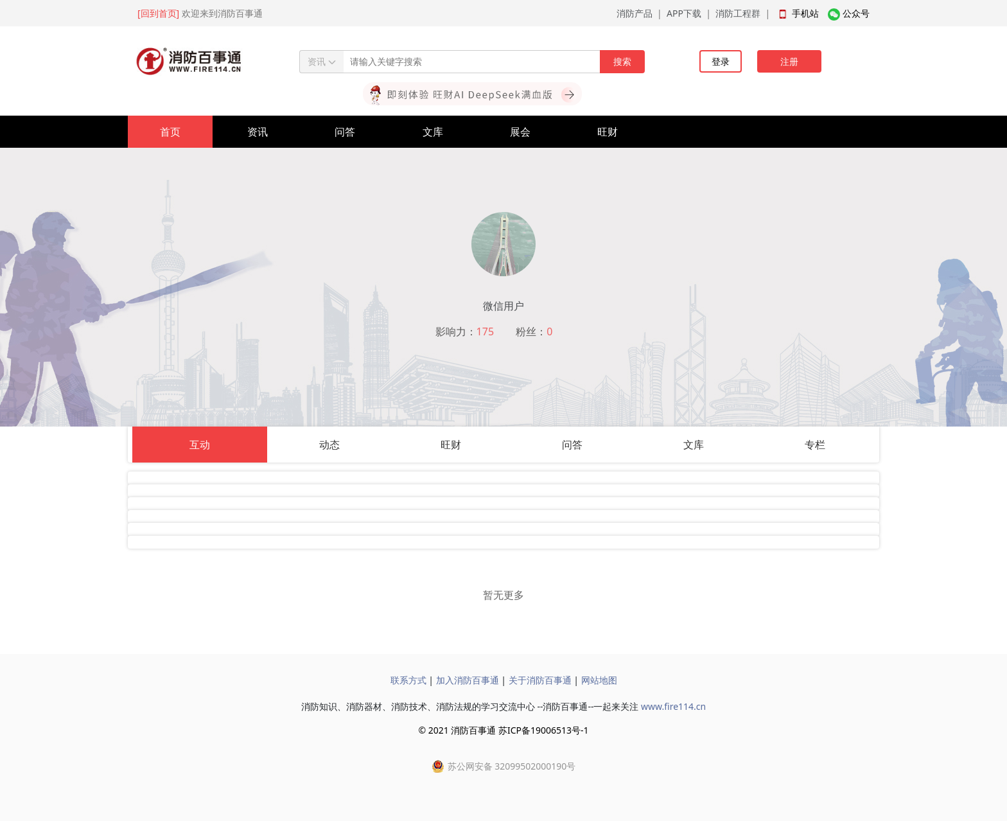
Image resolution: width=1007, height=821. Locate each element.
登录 (721, 61)
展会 (520, 132)
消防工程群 (737, 13)
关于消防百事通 (540, 680)
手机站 (805, 13)
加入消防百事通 (467, 680)
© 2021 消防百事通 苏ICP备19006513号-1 (503, 730)
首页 (170, 132)
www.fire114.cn (673, 706)
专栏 (815, 444)
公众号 (856, 13)
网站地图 (599, 680)
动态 (329, 444)
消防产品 (634, 13)
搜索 (622, 61)
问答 (345, 132)
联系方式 (408, 680)
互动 (199, 444)
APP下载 (684, 13)
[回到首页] (158, 13)
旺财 (607, 132)
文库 (433, 132)
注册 (789, 61)
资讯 (257, 132)
